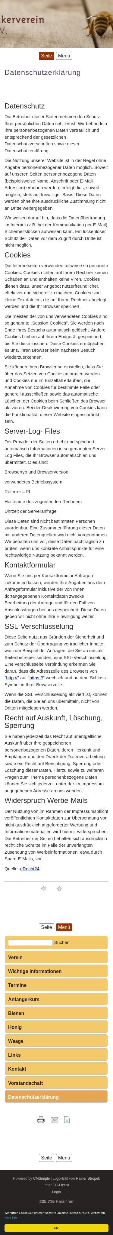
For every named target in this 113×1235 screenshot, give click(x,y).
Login (56, 1192)
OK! (56, 1228)
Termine (17, 985)
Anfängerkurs (23, 999)
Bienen (16, 1013)
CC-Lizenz (61, 1185)
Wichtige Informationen (35, 971)
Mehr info (11, 1218)
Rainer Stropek (88, 1178)
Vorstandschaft (25, 1083)
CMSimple (41, 1178)
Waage (16, 1041)
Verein (15, 957)
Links (14, 1055)
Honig (15, 1027)
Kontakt (17, 1069)
